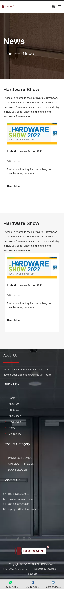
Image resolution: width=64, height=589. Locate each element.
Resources (15, 421)
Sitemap (32, 573)
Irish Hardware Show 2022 (25, 151)
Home (12, 397)
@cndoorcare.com (22, 498)
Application (15, 415)
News (12, 427)
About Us (14, 403)
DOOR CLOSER (17, 469)
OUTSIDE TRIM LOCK (21, 463)
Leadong (51, 569)
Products (14, 409)
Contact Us (15, 433)
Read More (15, 186)
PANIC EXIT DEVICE (20, 457)
